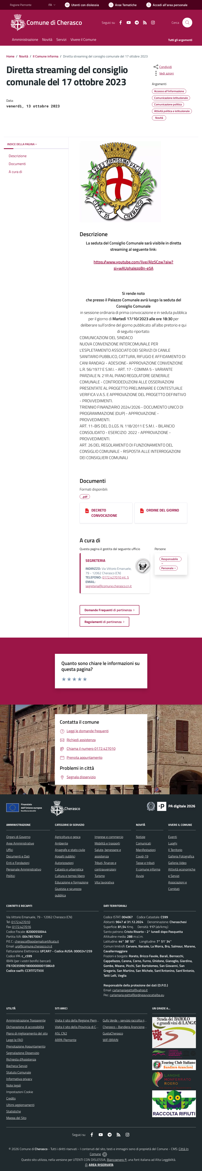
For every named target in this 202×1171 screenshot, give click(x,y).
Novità (23, 56)
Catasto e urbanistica (69, 869)
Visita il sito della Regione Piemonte (79, 1020)
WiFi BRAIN (110, 1039)
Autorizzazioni (64, 862)
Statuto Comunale (18, 1072)
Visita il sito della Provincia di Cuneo (79, 1026)
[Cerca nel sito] (187, 22)
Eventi (172, 836)
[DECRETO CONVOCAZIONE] (87, 510)
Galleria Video (177, 862)
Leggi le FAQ (14, 1039)
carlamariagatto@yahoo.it (130, 990)
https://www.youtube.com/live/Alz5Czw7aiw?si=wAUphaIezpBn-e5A (133, 265)
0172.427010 (20, 921)
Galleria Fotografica (181, 856)
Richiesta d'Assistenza (21, 1059)
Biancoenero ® (117, 1159)
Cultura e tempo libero (70, 875)
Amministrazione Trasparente (26, 1020)
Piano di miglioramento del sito (27, 1033)
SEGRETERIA (95, 560)
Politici (10, 875)
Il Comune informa (45, 56)
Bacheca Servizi (16, 1065)
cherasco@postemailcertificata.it (37, 941)
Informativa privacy (19, 1078)
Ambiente (61, 843)
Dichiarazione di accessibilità (25, 1026)
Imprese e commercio (109, 836)
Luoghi (172, 843)
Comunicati (143, 843)
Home (10, 56)
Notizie (140, 836)
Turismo (100, 875)
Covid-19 (142, 856)
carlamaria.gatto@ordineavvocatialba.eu (137, 995)
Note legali (13, 1085)
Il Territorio (175, 849)
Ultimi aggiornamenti (20, 1104)
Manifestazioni (146, 849)
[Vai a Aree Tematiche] (122, 5)
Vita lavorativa (104, 882)
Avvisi (140, 875)
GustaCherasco (113, 1033)
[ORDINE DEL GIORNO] (142, 510)
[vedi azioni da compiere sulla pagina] (163, 73)
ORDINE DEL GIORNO (162, 510)
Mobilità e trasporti (107, 843)
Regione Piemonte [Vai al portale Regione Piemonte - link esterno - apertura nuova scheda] (20, 5)
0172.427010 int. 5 (115, 577)
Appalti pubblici (65, 856)
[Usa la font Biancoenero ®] (82, 5)
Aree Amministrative (20, 843)
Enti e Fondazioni (17, 862)
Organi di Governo (18, 836)
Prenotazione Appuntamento (25, 1046)
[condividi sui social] (162, 67)
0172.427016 (21, 926)
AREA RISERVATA (98, 1164)
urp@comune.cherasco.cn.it (33, 946)
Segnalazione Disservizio (22, 1052)
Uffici (9, 849)
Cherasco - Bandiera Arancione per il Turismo (133, 1026)
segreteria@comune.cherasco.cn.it (109, 586)
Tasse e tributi (145, 862)
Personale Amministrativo (23, 869)
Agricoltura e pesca (67, 836)
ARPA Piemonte (65, 1039)
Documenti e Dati (18, 856)
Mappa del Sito (16, 1117)
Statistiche (13, 1111)
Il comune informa (148, 869)
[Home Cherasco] (48, 22)
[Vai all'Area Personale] (166, 5)
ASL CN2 (61, 1033)
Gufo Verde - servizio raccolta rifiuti (126, 1020)
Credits (11, 1098)
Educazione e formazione (71, 882)
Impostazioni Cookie (19, 1091)
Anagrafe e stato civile (70, 849)
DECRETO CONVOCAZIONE (104, 512)
